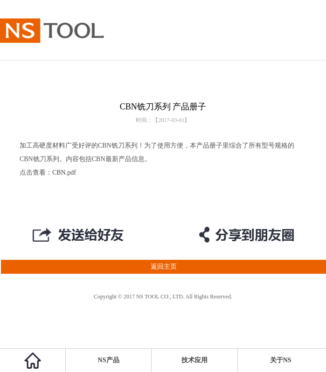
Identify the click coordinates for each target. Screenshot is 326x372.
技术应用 (194, 360)
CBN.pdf (64, 172)
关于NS (280, 360)
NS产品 (108, 360)
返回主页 (88, 267)
